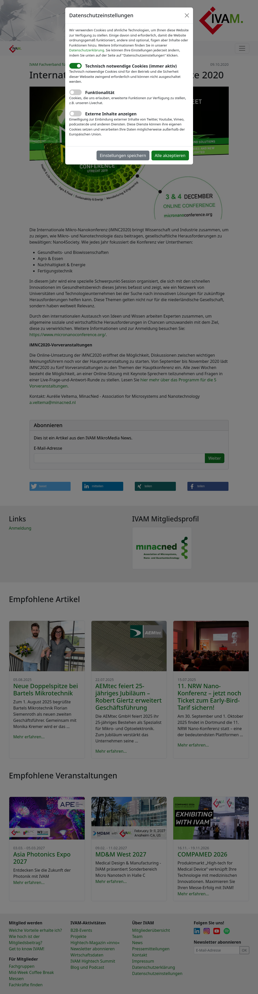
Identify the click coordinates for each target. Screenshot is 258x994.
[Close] (187, 15)
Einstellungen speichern (123, 155)
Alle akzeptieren (170, 155)
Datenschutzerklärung (86, 50)
